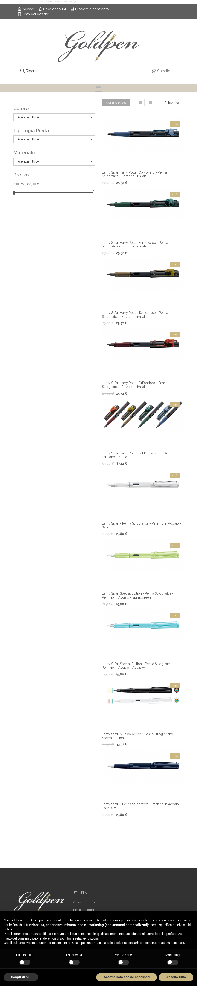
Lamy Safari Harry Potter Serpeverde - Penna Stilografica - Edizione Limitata (135, 244)
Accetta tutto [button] (176, 977)
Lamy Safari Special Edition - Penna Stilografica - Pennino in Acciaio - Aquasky (138, 666)
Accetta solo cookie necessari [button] (127, 977)
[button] (141, 102)
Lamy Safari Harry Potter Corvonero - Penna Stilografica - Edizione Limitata (134, 174)
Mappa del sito (83, 902)
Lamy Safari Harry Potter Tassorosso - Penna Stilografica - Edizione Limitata (135, 314)
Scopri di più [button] (21, 977)
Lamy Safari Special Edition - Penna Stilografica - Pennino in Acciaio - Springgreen (138, 595)
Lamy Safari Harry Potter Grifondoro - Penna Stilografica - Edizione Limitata (134, 385)
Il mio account (83, 909)
